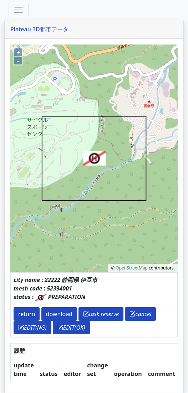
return (26, 314)
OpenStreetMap (131, 268)
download (59, 314)
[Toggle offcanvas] (19, 10)
